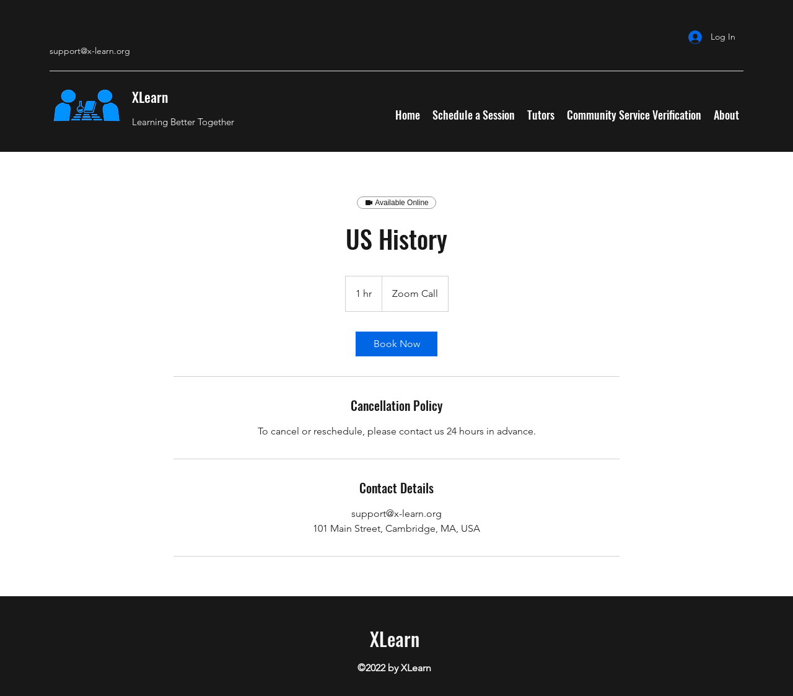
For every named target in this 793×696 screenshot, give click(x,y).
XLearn (150, 97)
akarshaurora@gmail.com (405, 687)
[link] (396, 344)
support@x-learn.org (90, 50)
